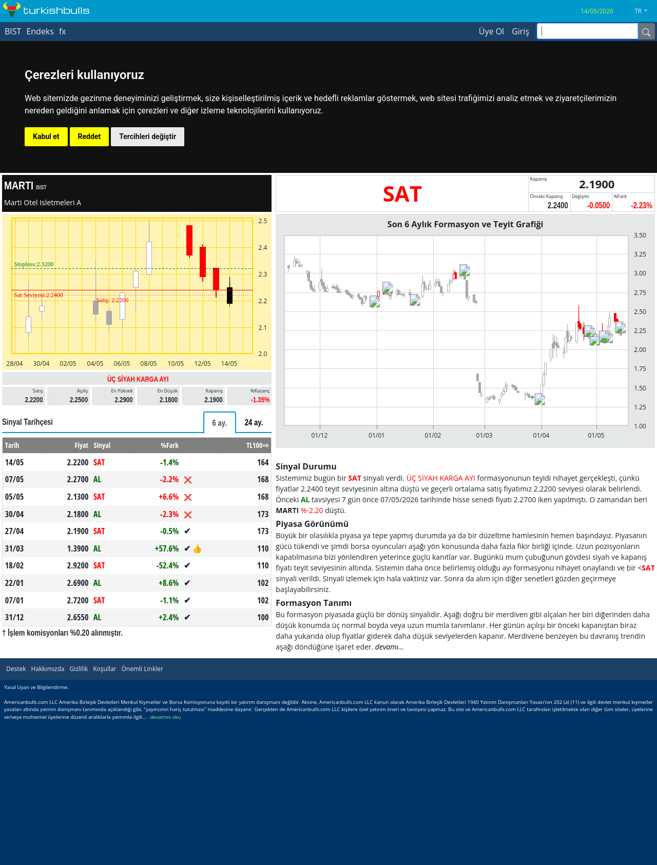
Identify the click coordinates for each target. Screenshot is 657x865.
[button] (644, 11)
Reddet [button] (89, 136)
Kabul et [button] (46, 136)
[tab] (219, 422)
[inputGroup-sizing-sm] (587, 31)
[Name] (646, 31)
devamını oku (165, 717)
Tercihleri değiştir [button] (147, 136)
